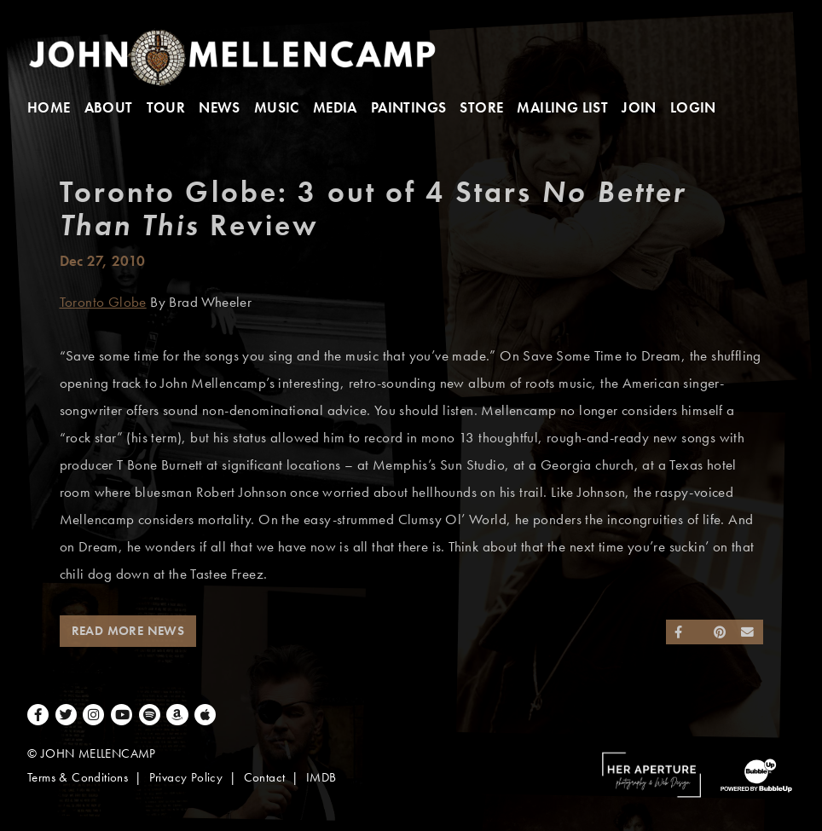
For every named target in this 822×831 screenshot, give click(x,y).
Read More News (128, 630)
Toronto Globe (103, 302)
